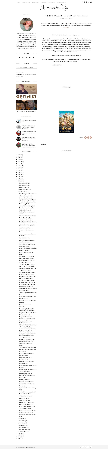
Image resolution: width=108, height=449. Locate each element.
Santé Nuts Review (24, 238)
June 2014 (22, 421)
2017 (19, 174)
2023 (19, 161)
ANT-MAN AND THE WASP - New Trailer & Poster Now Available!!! (29, 139)
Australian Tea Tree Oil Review (28, 288)
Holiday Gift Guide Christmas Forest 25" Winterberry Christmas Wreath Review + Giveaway (29, 145)
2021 (19, 165)
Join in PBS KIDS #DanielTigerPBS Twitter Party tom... (28, 292)
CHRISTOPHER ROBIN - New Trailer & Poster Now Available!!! (28, 127)
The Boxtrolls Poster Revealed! (27, 347)
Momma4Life (54, 7)
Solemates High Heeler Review (27, 333)
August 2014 (22, 192)
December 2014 (23, 183)
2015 (19, 179)
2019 (19, 170)
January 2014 (23, 431)
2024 (19, 159)
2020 (19, 168)
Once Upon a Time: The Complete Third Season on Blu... (26, 230)
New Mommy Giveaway (25, 396)
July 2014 (21, 418)
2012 (19, 436)
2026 (19, 155)
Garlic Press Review (24, 400)
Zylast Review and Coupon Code (29, 121)
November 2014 (23, 185)
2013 (19, 434)
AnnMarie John (32, 447)
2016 (19, 176)
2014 (19, 181)
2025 (19, 157)
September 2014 (23, 189)
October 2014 (23, 187)
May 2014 (22, 423)
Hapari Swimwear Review (26, 381)
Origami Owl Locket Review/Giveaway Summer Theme (26, 212)
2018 (19, 172)
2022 (19, 163)
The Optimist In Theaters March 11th (26, 111)
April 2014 (22, 425)
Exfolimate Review (24, 398)
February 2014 (23, 429)
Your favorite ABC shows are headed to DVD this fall (29, 133)
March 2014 (22, 427)
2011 (19, 438)
